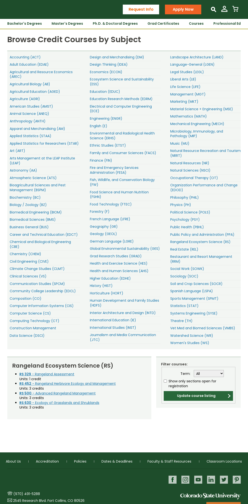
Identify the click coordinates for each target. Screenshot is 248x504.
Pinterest (237, 480)
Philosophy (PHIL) (184, 197)
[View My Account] (224, 10)
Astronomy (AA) (23, 170)
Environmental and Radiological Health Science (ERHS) (122, 136)
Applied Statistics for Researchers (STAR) (44, 143)
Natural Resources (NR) (189, 163)
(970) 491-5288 (26, 493)
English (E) (98, 126)
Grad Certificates (163, 23)
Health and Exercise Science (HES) (118, 263)
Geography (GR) (104, 226)
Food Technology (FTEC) (111, 204)
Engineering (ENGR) (106, 118)
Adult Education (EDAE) (29, 64)
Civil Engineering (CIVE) (29, 261)
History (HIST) (101, 285)
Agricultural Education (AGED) (35, 91)
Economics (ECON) (106, 72)
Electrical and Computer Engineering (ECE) (121, 109)
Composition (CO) (25, 298)
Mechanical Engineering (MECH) (197, 123)
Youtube (198, 480)
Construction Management (33, 328)
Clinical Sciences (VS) (28, 276)
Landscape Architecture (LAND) (197, 57)
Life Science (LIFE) (185, 86)
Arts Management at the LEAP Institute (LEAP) (42, 160)
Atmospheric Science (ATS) (33, 177)
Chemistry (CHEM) (25, 254)
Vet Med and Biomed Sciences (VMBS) (202, 328)
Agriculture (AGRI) (25, 98)
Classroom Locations (224, 461)
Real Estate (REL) (184, 249)
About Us (13, 461)
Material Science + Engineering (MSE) (201, 109)
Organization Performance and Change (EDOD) (204, 187)
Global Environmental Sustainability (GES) (125, 248)
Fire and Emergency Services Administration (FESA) (114, 170)
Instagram (184, 480)
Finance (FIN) (101, 160)
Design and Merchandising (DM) (117, 57)
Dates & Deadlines (116, 461)
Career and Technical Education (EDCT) (44, 234)
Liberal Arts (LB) (183, 79)
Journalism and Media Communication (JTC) (123, 337)
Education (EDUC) (105, 91)
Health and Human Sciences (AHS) (119, 270)
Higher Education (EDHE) (110, 278)
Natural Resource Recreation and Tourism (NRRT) (205, 153)
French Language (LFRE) (110, 219)
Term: (185, 373)
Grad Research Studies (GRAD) (116, 256)
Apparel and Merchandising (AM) (37, 128)
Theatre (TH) (181, 320)
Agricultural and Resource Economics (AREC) (41, 74)
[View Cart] (235, 10)
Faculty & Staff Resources (169, 461)
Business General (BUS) (29, 227)
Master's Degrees (67, 23)
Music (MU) (179, 143)
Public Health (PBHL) (187, 227)
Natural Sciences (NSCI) (190, 170)
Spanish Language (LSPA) (191, 291)
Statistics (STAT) (184, 305)
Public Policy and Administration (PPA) (202, 234)
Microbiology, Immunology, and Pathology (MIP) (196, 134)
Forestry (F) (99, 211)
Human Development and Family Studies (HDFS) (124, 303)
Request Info (141, 9)
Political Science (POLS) (190, 212)
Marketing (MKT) (184, 101)
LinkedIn (211, 480)
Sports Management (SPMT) (194, 298)
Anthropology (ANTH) (28, 121)
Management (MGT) (188, 94)
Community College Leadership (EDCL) (43, 291)
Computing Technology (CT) (34, 320)
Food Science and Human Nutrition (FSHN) (119, 194)
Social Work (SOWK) (187, 268)
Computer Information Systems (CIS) (42, 305)
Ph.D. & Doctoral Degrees (115, 23)
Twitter (224, 480)
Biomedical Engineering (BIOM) (36, 212)
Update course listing (196, 395)
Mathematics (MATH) (188, 116)
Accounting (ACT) (25, 57)
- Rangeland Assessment (46, 374)
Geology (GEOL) (103, 233)
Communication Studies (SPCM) (37, 283)
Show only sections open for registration (192, 383)
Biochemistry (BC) (25, 197)
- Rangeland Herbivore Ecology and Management (67, 383)
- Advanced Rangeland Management (57, 393)
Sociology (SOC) (184, 276)
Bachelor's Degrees (24, 23)
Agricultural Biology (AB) (30, 84)
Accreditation (47, 461)
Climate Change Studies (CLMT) (37, 268)
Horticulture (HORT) (106, 293)
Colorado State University (210, 496)
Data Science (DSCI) (27, 335)
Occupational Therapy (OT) (194, 177)
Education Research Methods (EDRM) (121, 98)
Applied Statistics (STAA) (30, 136)
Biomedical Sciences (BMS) (33, 219)
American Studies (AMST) (31, 106)
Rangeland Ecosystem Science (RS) (200, 241)
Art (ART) (17, 150)
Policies (80, 461)
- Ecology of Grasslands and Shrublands (59, 402)
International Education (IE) (113, 320)
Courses (196, 23)
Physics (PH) (180, 204)
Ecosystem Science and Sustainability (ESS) (122, 82)
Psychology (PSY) (185, 219)
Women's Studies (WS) (189, 342)
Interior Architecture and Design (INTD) (123, 312)
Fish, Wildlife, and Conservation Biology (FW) (122, 182)
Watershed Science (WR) (191, 335)
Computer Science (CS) (30, 313)
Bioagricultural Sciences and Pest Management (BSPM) (38, 187)
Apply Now (183, 9)
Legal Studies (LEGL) (187, 72)
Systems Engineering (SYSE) (193, 313)
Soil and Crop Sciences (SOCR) (196, 283)
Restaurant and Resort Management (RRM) (201, 259)
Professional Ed (227, 23)
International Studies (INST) (113, 327)
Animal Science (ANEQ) (29, 113)
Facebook (171, 480)
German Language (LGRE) (112, 241)
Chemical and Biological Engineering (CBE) (40, 244)
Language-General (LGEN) (192, 64)
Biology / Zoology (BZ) (28, 204)
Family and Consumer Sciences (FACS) (123, 152)
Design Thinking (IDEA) (109, 64)
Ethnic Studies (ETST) (108, 145)
